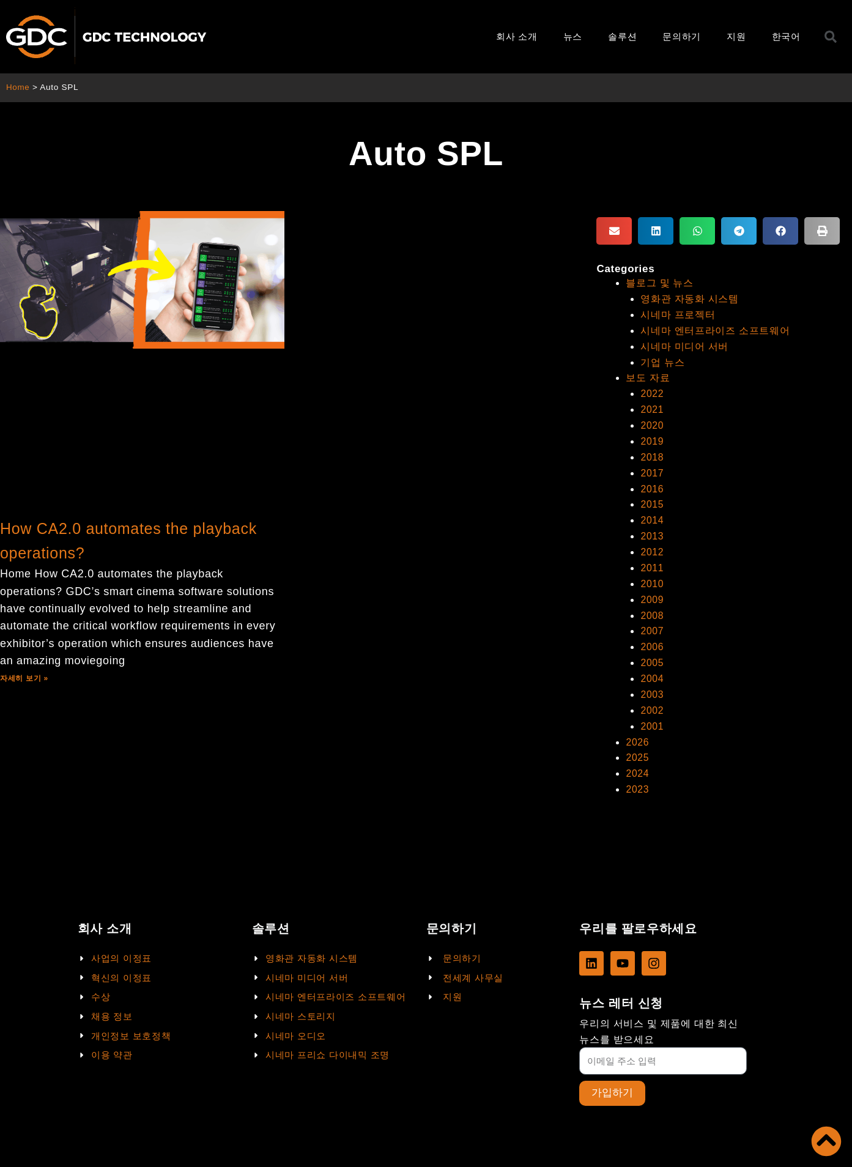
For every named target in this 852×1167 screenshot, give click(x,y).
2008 (652, 607)
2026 (637, 731)
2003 (652, 685)
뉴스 (572, 36)
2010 (652, 576)
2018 (652, 453)
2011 (652, 561)
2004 (652, 669)
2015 (652, 499)
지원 (736, 36)
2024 (637, 762)
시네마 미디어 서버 (684, 344)
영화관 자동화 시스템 (689, 298)
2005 (652, 654)
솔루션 (622, 36)
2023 (637, 777)
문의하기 (681, 36)
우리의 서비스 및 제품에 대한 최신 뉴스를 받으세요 (658, 1031)
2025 (637, 746)
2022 (652, 391)
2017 (652, 468)
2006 (652, 638)
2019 (652, 437)
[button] (614, 231)
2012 (652, 546)
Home (18, 87)
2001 (652, 716)
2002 (652, 700)
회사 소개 (517, 36)
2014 (652, 514)
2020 (652, 422)
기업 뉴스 (662, 360)
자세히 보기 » (24, 678)
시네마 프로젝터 (677, 314)
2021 (652, 406)
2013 (652, 530)
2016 (652, 484)
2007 (652, 623)
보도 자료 (648, 376)
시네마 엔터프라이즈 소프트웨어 (715, 329)
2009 (652, 592)
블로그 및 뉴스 (660, 283)
